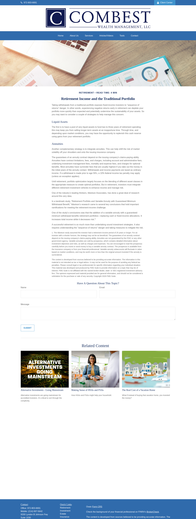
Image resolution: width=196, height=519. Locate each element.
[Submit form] (27, 328)
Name (23, 287)
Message (25, 304)
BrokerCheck (153, 512)
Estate (63, 514)
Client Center (164, 2)
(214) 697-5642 (35, 511)
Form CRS (97, 507)
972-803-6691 (29, 2)
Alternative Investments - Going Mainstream (42, 390)
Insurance (64, 517)
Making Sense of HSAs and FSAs (87, 390)
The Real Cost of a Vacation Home (138, 390)
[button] (61, 36)
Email (102, 287)
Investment (65, 511)
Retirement (65, 508)
